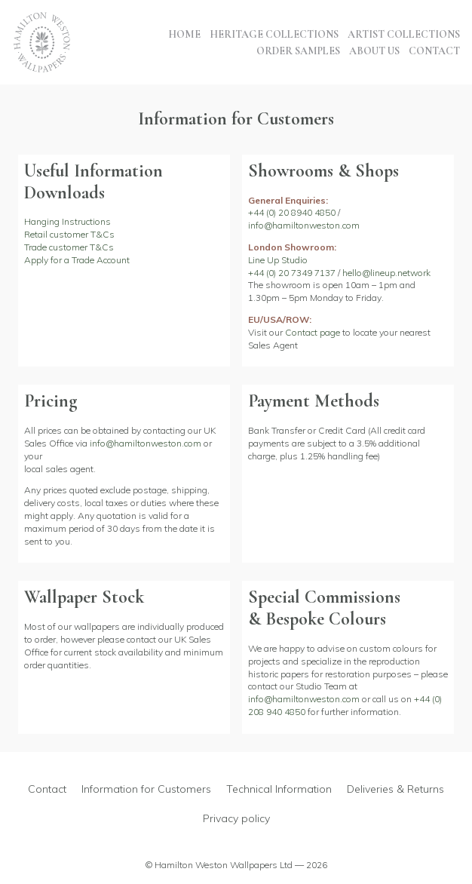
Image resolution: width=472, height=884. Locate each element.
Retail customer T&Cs (69, 234)
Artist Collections (404, 34)
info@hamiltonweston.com (304, 225)
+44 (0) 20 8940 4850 (292, 212)
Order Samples (298, 51)
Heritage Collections (274, 34)
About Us (374, 51)
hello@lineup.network (386, 272)
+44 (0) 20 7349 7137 (292, 272)
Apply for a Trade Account (77, 260)
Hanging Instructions (67, 221)
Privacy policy (236, 818)
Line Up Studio (278, 260)
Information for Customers (146, 789)
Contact (434, 51)
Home (184, 34)
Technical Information (279, 789)
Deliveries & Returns (395, 789)
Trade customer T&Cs (69, 247)
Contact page (312, 332)
